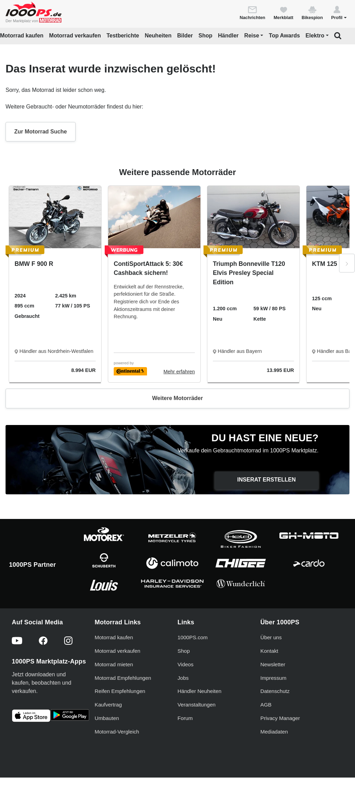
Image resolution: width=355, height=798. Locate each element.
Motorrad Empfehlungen (123, 678)
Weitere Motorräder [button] (177, 398)
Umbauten (107, 718)
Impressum (273, 678)
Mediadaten (274, 732)
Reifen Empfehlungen (120, 691)
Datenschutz (274, 691)
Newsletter (272, 664)
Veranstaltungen (197, 705)
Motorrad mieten (114, 664)
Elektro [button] (314, 35)
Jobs (183, 678)
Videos (185, 664)
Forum (185, 718)
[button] (338, 12)
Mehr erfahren (179, 371)
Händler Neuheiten (200, 691)
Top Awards (284, 35)
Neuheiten (158, 35)
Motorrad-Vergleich (117, 732)
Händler (228, 35)
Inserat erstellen (266, 480)
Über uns (271, 637)
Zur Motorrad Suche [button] (40, 132)
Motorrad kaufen (21, 35)
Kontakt (269, 651)
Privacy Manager (280, 718)
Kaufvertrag (108, 705)
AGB (265, 705)
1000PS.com (193, 637)
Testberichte (122, 35)
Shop (206, 35)
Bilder (185, 35)
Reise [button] (251, 35)
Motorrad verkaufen (75, 35)
